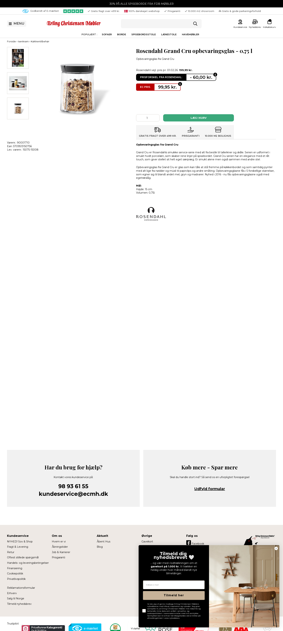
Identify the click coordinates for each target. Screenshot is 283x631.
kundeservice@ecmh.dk (73, 494)
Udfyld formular (209, 489)
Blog (100, 546)
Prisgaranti (58, 557)
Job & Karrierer (61, 552)
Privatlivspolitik (16, 579)
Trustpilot (13, 623)
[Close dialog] (276, 548)
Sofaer (107, 34)
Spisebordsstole (143, 34)
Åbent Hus (103, 541)
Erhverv (12, 593)
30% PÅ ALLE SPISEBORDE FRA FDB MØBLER (141, 3)
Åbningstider (60, 546)
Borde (121, 34)
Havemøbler (190, 34)
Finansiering (14, 568)
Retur (10, 552)
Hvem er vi (59, 541)
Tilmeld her (174, 595)
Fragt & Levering (17, 546)
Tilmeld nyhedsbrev (19, 604)
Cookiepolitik (15, 573)
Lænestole (169, 34)
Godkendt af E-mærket (40, 11)
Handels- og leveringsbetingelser (28, 562)
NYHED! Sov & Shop (20, 541)
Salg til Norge (15, 598)
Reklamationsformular (21, 587)
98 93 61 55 (73, 486)
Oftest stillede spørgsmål (23, 557)
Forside (11, 41)
